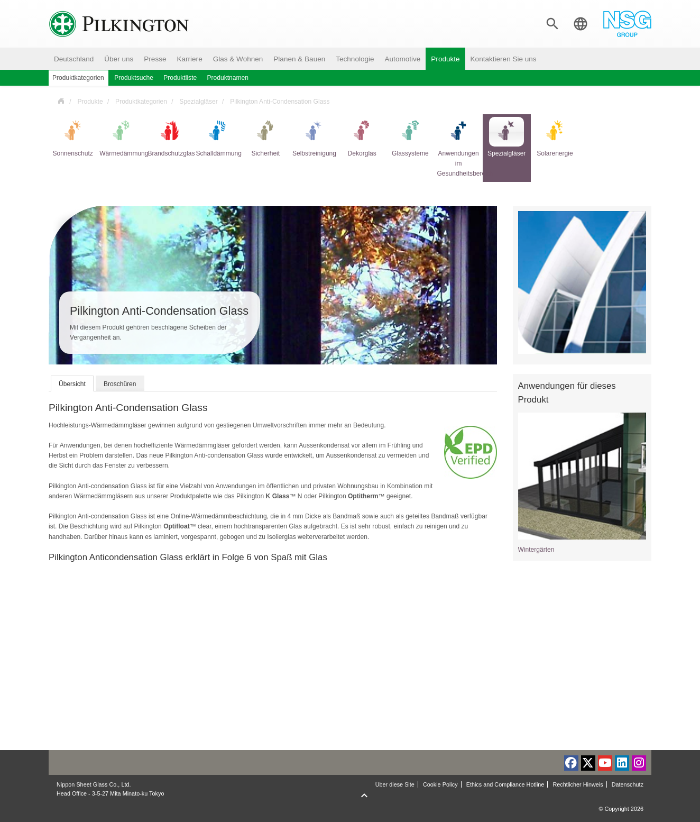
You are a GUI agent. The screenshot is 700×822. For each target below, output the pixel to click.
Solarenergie (555, 137)
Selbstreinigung (313, 137)
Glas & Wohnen (238, 59)
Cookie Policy (440, 784)
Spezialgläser (198, 101)
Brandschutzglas (169, 137)
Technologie (355, 59)
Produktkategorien (141, 101)
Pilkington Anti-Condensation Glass (279, 101)
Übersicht (72, 384)
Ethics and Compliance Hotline (505, 784)
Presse (155, 59)
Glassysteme (410, 137)
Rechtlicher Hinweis (577, 784)
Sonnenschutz (72, 137)
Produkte (445, 59)
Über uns (118, 59)
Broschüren (120, 384)
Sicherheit (265, 137)
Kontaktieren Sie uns (504, 59)
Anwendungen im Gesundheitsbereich (458, 147)
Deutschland (74, 59)
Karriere (189, 59)
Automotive (403, 59)
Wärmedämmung (120, 137)
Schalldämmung (217, 137)
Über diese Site (395, 784)
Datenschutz (627, 784)
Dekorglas (362, 137)
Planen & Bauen (299, 59)
